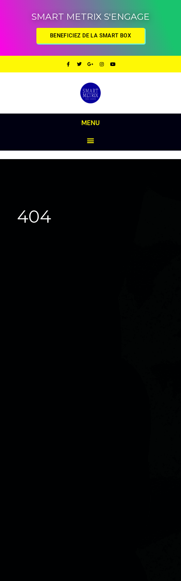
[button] (90, 140)
